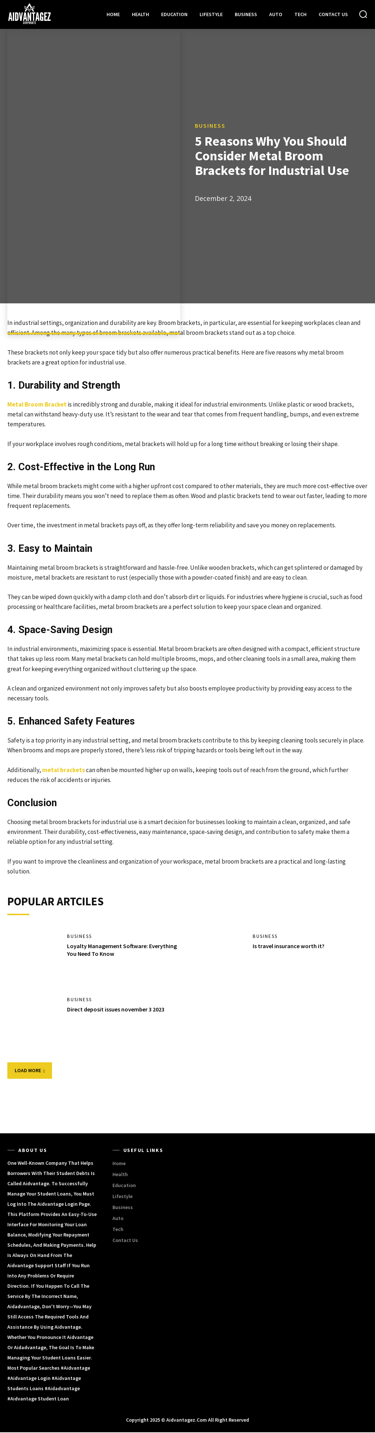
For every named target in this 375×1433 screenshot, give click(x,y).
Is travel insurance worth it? (288, 946)
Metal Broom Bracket (37, 404)
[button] (363, 14)
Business (210, 125)
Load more (30, 1070)
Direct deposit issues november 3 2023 (115, 1010)
